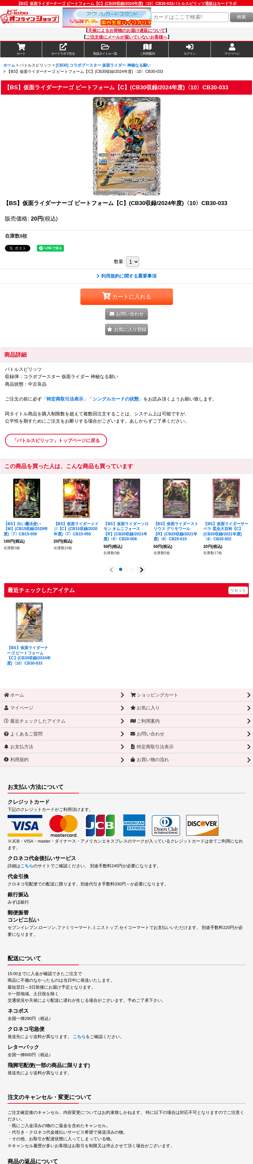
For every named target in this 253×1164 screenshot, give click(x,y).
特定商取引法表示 (64, 399)
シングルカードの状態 (116, 399)
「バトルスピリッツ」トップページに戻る (56, 440)
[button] (105, 49)
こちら (26, 866)
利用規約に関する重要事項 (126, 276)
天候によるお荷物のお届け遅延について (126, 30)
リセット (238, 590)
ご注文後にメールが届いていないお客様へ (126, 37)
